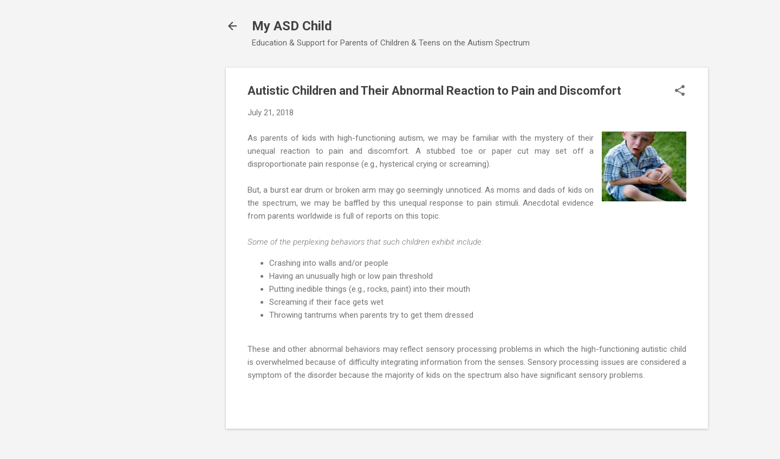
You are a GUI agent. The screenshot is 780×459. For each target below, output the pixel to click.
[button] (679, 91)
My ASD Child (292, 26)
